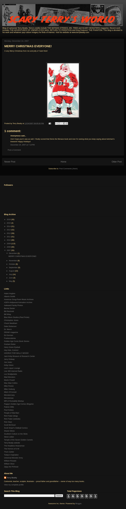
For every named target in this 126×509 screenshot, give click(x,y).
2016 (9, 219)
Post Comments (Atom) (68, 169)
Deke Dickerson (10, 326)
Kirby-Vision (8, 365)
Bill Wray (7, 314)
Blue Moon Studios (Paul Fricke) (16, 317)
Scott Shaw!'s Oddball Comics (16, 428)
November (13, 261)
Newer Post (9, 162)
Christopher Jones (11, 320)
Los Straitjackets (10, 374)
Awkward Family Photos (13, 305)
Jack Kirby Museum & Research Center (19, 356)
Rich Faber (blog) (11, 416)
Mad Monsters (9, 377)
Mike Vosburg (9, 389)
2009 (9, 244)
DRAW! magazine (11, 332)
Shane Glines (9, 431)
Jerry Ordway (9, 359)
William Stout (9, 464)
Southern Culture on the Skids (16, 434)
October (12, 264)
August (12, 271)
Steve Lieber (9, 437)
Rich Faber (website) (12, 419)
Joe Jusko (8, 362)
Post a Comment (14, 150)
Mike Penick (9, 386)
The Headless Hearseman (14, 446)
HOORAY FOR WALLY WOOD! (16, 353)
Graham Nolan (10, 344)
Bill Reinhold (9, 311)
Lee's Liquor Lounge (12, 368)
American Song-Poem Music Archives (18, 299)
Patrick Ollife (9, 407)
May (11, 281)
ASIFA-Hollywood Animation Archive (18, 302)
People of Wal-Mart (11, 413)
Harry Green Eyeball (12, 347)
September (13, 267)
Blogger (78, 504)
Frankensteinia (10, 338)
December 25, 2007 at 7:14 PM (22, 145)
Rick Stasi (8, 422)
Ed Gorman (8, 335)
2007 (9, 250)
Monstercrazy (9, 395)
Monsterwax (9, 398)
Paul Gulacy (9, 410)
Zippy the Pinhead (11, 467)
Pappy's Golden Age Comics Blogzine (19, 404)
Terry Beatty (12, 478)
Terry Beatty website (12, 443)
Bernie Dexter (9, 308)
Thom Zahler (9, 452)
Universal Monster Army (13, 458)
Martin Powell (9, 380)
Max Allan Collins (10, 383)
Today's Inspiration (11, 455)
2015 (9, 223)
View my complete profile (14, 485)
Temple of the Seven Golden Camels (18, 440)
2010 (9, 240)
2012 (9, 233)
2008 (9, 247)
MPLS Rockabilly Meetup (14, 401)
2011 (9, 237)
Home (63, 162)
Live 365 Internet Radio (13, 371)
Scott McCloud (10, 425)
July (11, 274)
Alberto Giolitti (9, 296)
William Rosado (10, 461)
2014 (9, 226)
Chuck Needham (10, 323)
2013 (9, 230)
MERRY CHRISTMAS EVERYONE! (28, 46)
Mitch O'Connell (10, 392)
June (11, 278)
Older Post (117, 162)
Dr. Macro (8, 329)
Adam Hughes (9, 293)
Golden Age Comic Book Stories (16, 341)
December (13, 253)
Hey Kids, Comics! (11, 350)
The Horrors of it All (11, 449)
